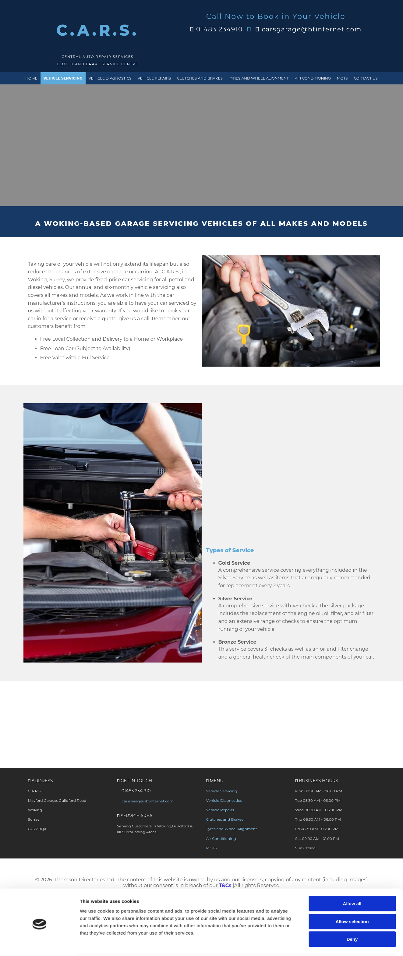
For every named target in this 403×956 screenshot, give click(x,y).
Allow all (352, 763)
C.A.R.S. (97, 30)
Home (31, 78)
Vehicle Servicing (63, 78)
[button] (335, 720)
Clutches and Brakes (200, 78)
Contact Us (366, 78)
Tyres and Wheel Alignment (259, 78)
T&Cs (225, 886)
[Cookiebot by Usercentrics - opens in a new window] (39, 826)
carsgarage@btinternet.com (312, 29)
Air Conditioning (313, 78)
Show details (320, 826)
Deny (352, 799)
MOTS (342, 78)
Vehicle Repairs (154, 78)
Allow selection (352, 781)
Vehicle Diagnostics (110, 78)
